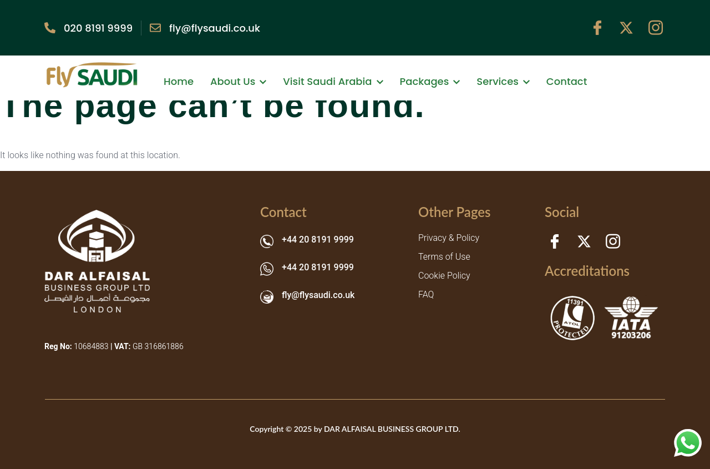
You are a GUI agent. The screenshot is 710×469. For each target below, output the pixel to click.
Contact (566, 81)
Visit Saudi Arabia (333, 81)
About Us (238, 81)
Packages (430, 81)
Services (503, 81)
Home (179, 81)
